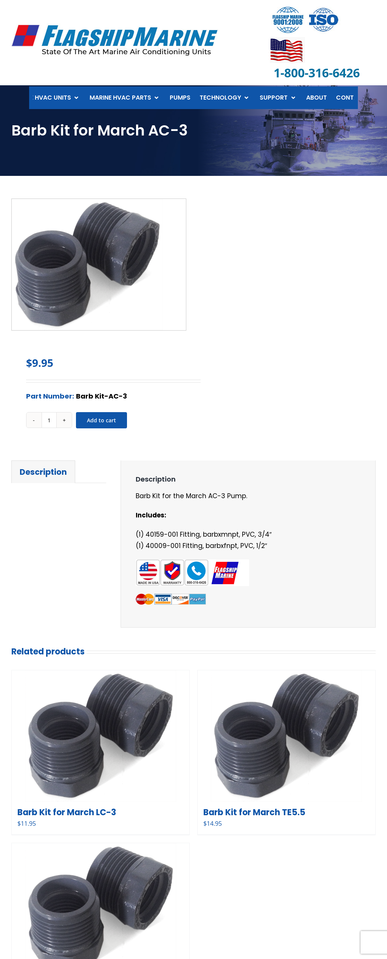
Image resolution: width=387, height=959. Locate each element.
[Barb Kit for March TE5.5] (286, 736)
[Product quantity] (49, 420)
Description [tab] (43, 471)
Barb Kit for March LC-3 (66, 812)
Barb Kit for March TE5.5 (254, 812)
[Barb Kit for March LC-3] (100, 736)
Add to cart (101, 420)
